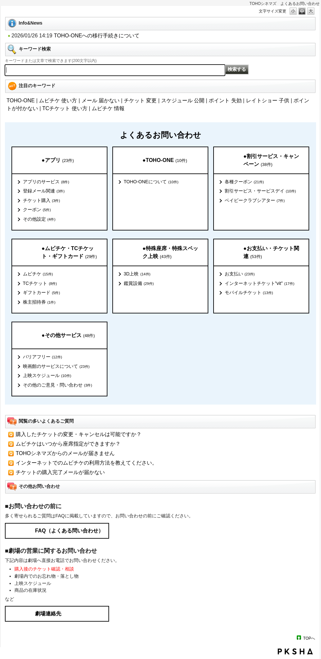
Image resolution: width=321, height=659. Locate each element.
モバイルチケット (249, 293)
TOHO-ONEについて (151, 182)
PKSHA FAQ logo (295, 651)
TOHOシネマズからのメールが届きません (65, 453)
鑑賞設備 (139, 284)
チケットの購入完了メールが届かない (60, 472)
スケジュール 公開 (182, 100)
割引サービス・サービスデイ (260, 191)
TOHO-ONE (21, 100)
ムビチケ (38, 274)
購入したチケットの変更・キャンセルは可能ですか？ (79, 434)
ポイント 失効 (225, 100)
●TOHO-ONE (164, 160)
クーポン (37, 210)
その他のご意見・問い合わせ (57, 385)
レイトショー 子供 (267, 100)
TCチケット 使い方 (64, 108)
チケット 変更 (140, 100)
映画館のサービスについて (56, 366)
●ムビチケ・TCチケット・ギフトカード (69, 253)
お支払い (240, 274)
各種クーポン (244, 182)
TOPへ (309, 638)
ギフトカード (41, 293)
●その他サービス (68, 335)
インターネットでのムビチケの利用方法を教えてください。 (86, 463)
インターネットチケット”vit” (259, 284)
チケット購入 (41, 201)
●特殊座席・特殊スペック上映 (170, 253)
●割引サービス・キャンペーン (271, 160)
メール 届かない (101, 100)
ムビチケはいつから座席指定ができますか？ (68, 444)
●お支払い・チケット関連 (271, 253)
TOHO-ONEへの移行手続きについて (97, 35)
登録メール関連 (44, 191)
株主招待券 (39, 302)
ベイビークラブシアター (255, 201)
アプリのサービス (46, 182)
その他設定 (39, 219)
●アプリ (58, 160)
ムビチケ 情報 (108, 108)
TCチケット (40, 284)
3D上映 (137, 274)
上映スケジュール (47, 376)
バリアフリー (42, 357)
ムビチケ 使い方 (58, 100)
